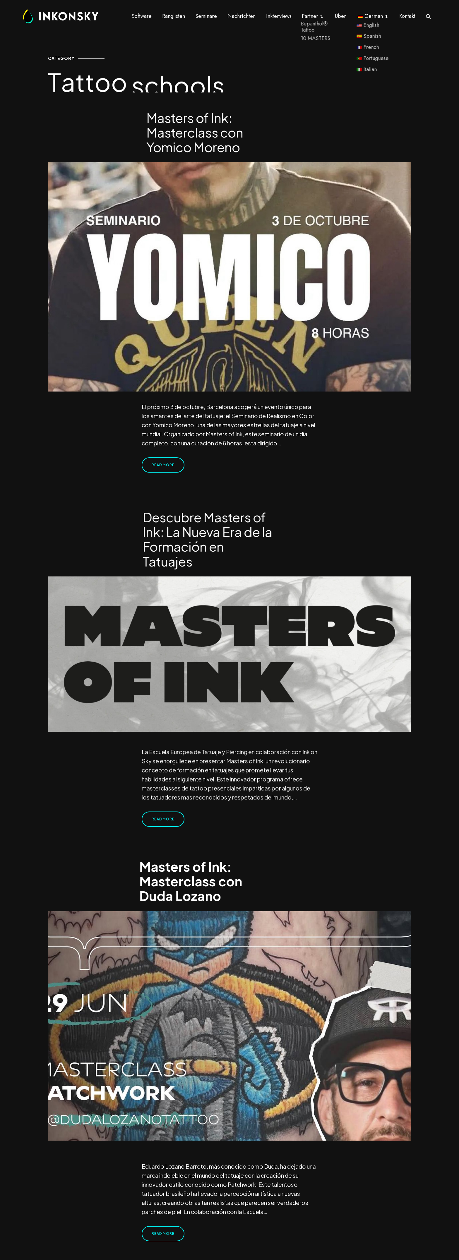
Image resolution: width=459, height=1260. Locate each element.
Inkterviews (279, 16)
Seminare (206, 16)
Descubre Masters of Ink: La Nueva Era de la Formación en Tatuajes (207, 539)
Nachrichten (241, 16)
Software (142, 16)
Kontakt (407, 16)
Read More (163, 465)
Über (340, 16)
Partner (310, 16)
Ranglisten (173, 16)
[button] (428, 16)
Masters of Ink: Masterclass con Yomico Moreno (194, 132)
